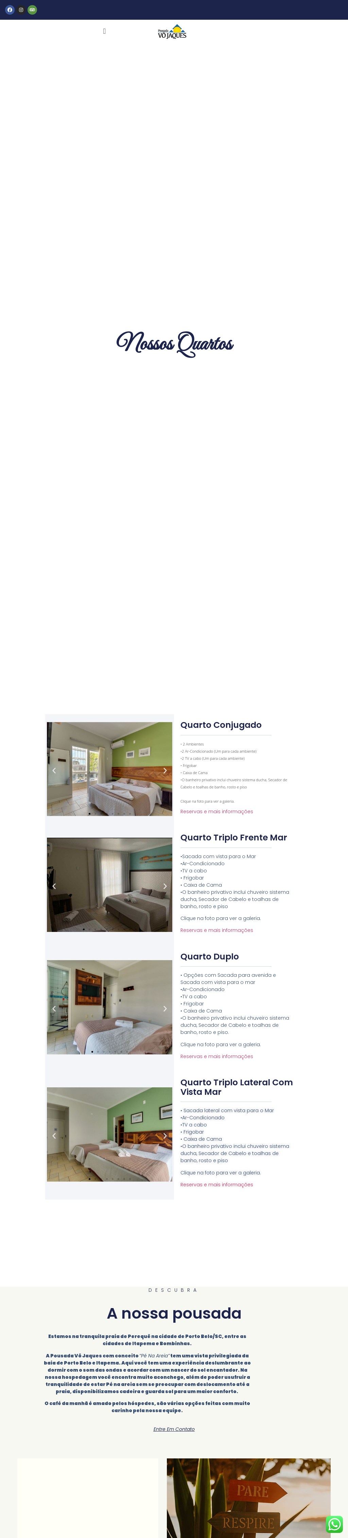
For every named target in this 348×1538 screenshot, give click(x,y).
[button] (104, 31)
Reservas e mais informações (216, 811)
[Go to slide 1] (89, 814)
